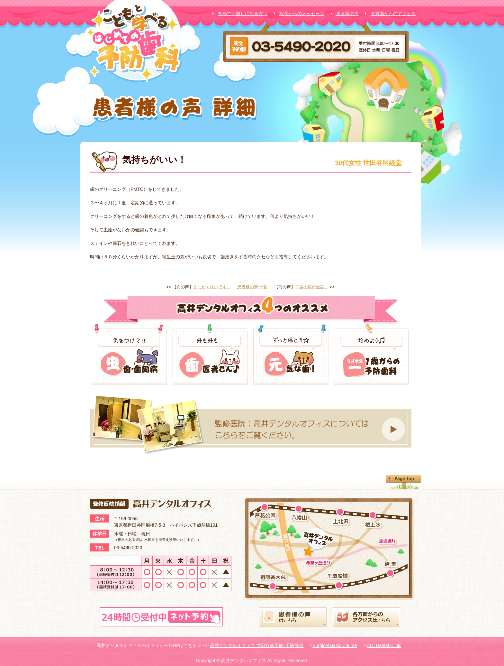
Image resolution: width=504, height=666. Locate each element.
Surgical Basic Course (334, 645)
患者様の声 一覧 (252, 286)
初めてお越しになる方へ (242, 13)
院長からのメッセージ (301, 13)
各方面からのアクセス (393, 13)
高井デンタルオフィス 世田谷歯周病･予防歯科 (256, 645)
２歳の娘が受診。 (311, 286)
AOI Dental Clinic (384, 645)
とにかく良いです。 (212, 286)
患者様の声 (347, 13)
